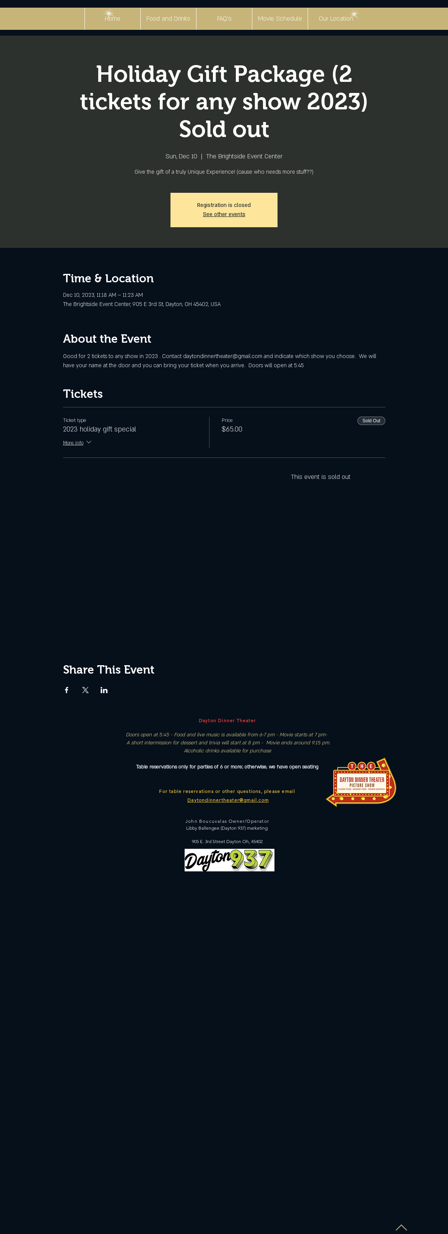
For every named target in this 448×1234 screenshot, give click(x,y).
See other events (224, 214)
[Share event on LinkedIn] (104, 690)
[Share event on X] (85, 690)
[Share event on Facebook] (66, 690)
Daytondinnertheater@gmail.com (228, 800)
